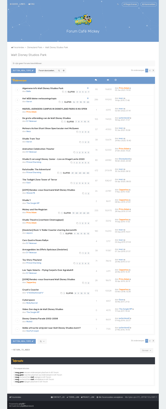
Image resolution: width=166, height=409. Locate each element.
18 (81, 102)
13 (88, 233)
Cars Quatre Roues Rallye (35, 240)
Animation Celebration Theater (38, 149)
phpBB (21, 404)
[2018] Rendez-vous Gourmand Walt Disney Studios (48, 279)
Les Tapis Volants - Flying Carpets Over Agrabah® (47, 270)
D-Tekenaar (31, 121)
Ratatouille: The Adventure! (36, 169)
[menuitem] (31, 4)
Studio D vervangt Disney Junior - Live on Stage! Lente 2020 (53, 159)
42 (76, 173)
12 (84, 233)
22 (84, 213)
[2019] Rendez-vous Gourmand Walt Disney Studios (48, 190)
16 (74, 102)
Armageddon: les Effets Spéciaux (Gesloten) (45, 249)
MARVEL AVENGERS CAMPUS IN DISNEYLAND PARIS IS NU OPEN (54, 108)
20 (88, 102)
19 (84, 102)
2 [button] (149, 70)
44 (84, 173)
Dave (121, 300)
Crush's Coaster (30, 289)
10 (85, 122)
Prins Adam (124, 88)
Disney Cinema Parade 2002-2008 (40, 318)
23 (88, 213)
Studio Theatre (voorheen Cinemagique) (43, 219)
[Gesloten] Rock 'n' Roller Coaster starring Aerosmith (49, 230)
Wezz (28, 131)
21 (80, 213)
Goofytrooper (32, 331)
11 (88, 122)
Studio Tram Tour (31, 138)
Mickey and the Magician (34, 209)
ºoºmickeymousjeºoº (35, 293)
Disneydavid (124, 159)
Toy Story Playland (32, 259)
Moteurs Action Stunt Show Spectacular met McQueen (50, 128)
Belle (28, 91)
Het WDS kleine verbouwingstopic (39, 98)
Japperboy (124, 190)
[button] (153, 70)
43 (80, 173)
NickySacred (32, 303)
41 (72, 173)
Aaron (29, 101)
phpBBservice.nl (26, 406)
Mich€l (29, 321)
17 (77, 102)
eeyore (29, 233)
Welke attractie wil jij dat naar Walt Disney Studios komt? (51, 327)
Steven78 (30, 193)
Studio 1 (26, 200)
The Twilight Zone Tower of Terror (39, 179)
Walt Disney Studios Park (28, 55)
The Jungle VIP (32, 203)
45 (88, 173)
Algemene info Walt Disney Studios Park (42, 88)
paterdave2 (124, 118)
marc (121, 98)
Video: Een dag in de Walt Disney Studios (42, 309)
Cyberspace (28, 300)
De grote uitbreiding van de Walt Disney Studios (46, 118)
